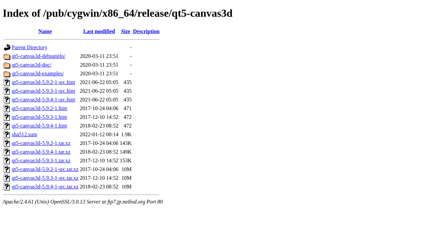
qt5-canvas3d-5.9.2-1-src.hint (43, 82)
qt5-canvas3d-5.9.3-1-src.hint (43, 91)
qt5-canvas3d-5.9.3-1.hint (39, 117)
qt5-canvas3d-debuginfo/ (38, 56)
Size (125, 31)
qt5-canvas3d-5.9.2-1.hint (39, 108)
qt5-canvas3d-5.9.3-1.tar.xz (41, 160)
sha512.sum (24, 134)
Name (45, 31)
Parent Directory (29, 47)
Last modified (99, 31)
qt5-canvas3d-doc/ (31, 65)
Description (146, 31)
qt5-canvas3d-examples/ (38, 73)
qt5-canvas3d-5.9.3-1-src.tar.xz (45, 178)
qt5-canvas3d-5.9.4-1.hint (39, 126)
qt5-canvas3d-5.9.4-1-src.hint (43, 99)
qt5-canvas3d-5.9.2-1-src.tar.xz (45, 169)
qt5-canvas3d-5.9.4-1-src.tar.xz (45, 186)
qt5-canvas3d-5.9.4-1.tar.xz (41, 152)
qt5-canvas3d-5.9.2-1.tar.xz (41, 143)
